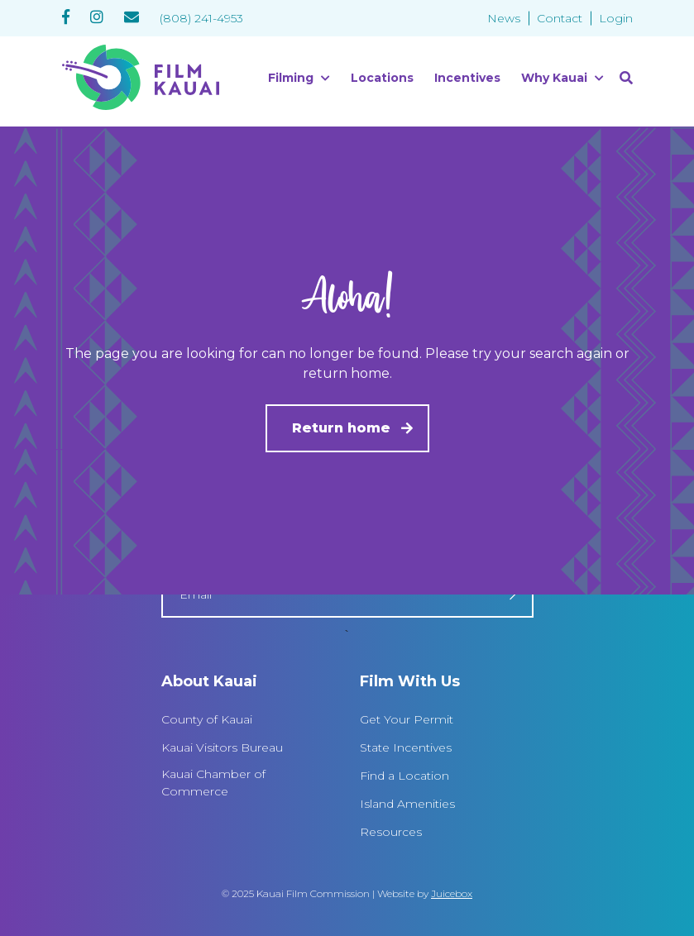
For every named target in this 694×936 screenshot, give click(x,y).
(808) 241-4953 (201, 18)
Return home (341, 428)
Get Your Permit (406, 719)
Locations (382, 77)
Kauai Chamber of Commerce (213, 782)
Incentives (467, 77)
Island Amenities (407, 803)
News (503, 18)
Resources (391, 831)
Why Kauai (554, 77)
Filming (290, 77)
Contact (559, 18)
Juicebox (451, 893)
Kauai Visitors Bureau (222, 747)
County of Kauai (206, 719)
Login (616, 18)
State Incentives (406, 747)
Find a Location (404, 775)
